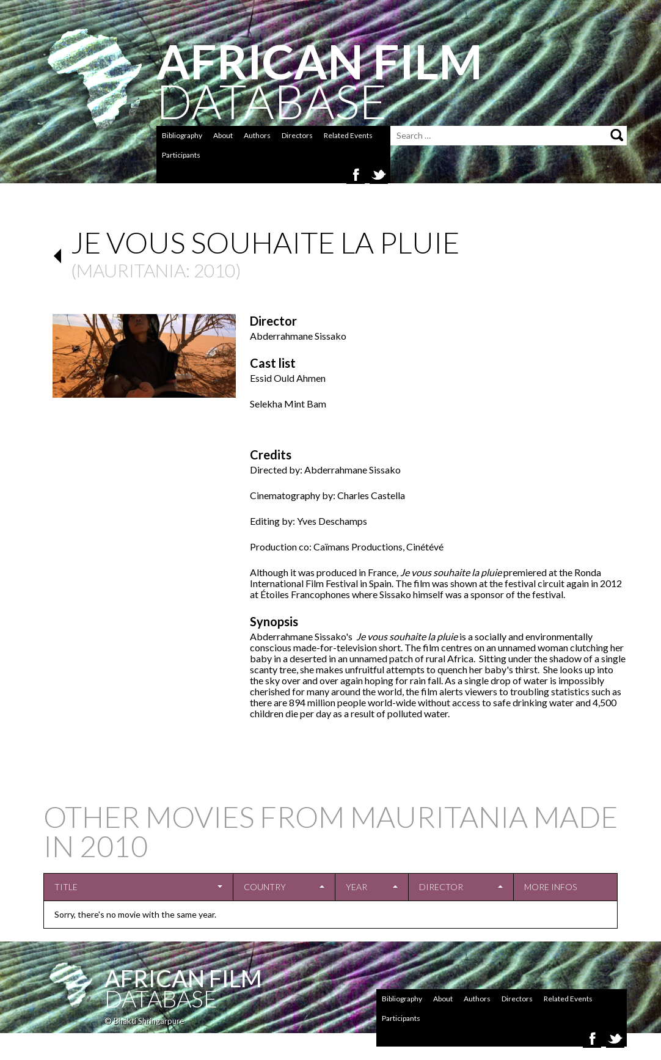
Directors (297, 135)
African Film (183, 978)
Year (356, 887)
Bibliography (182, 135)
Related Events (348, 135)
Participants (181, 154)
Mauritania (131, 270)
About (223, 135)
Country (265, 887)
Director (441, 887)
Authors (257, 135)
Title (66, 887)
